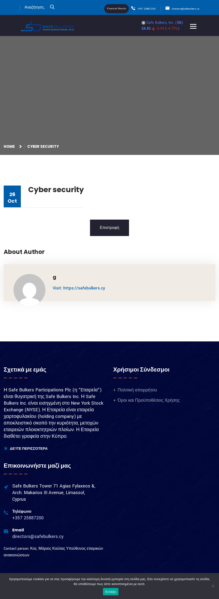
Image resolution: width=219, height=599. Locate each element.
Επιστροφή (109, 227)
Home (10, 146)
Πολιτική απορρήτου (137, 390)
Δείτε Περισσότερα (26, 448)
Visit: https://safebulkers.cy (79, 288)
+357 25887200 (147, 9)
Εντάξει (110, 592)
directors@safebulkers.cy (185, 9)
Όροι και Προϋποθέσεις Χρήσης (149, 400)
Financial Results (116, 8)
